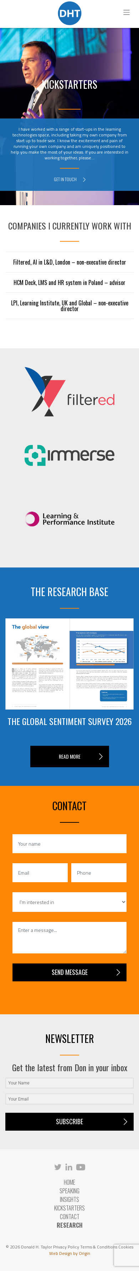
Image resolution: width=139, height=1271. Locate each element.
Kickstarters (69, 1208)
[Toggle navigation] (126, 12)
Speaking (69, 1191)
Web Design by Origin (69, 1253)
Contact (69, 1216)
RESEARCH (70, 1225)
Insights (69, 1199)
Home (69, 1182)
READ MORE (70, 756)
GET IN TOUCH (70, 179)
